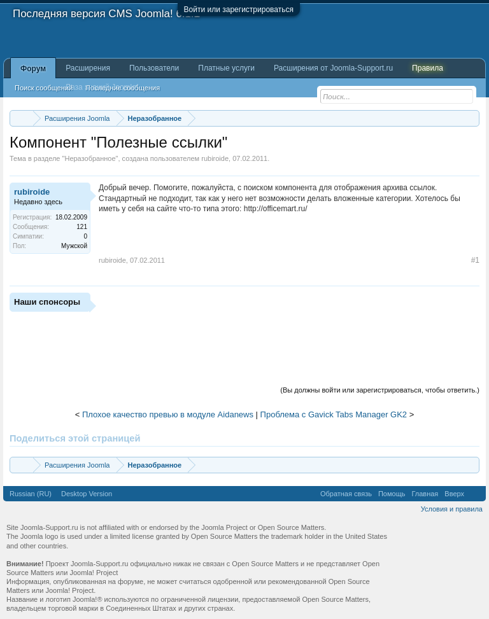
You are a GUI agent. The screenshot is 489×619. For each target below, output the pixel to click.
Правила (427, 68)
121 (81, 226)
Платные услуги (226, 68)
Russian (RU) (31, 493)
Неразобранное (89, 158)
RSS (475, 493)
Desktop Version (86, 493)
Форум (33, 68)
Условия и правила (452, 509)
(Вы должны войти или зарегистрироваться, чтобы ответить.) (379, 390)
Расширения (88, 68)
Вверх (454, 493)
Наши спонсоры (47, 302)
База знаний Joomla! (102, 87)
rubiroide (215, 158)
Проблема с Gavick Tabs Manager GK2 (333, 414)
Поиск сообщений (44, 88)
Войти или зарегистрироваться (239, 9)
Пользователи (154, 68)
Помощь (392, 493)
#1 (475, 260)
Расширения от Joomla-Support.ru (333, 68)
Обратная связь (346, 493)
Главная (424, 493)
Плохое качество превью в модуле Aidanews (167, 414)
